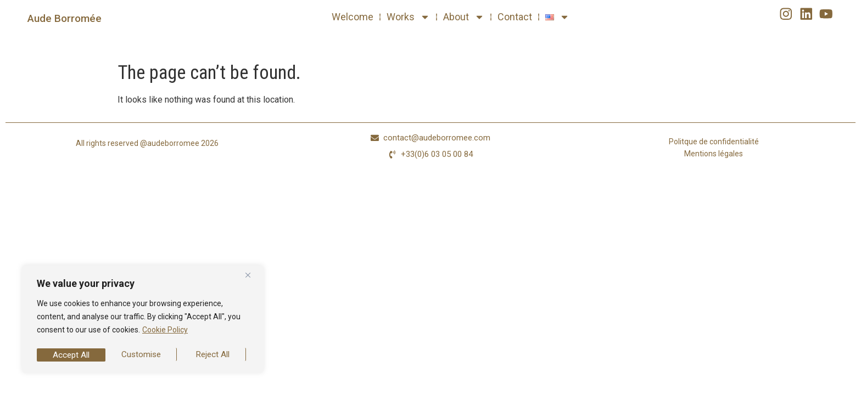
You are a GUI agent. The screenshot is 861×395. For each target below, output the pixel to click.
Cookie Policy (165, 333)
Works (408, 17)
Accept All (214, 354)
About (463, 17)
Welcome (352, 16)
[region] (143, 321)
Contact (514, 16)
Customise (72, 354)
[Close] (252, 278)
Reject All (144, 354)
